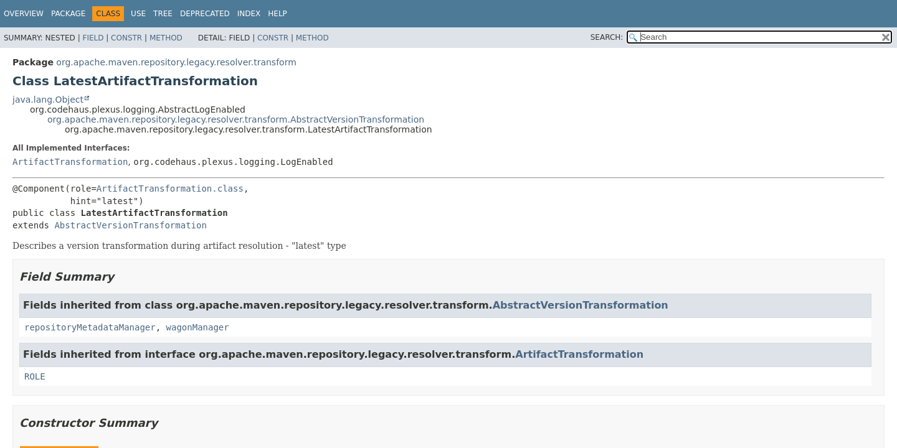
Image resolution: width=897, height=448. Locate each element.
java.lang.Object (47, 100)
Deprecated (205, 13)
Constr (126, 38)
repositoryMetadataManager (90, 327)
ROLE (34, 376)
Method (166, 38)
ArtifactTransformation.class (170, 189)
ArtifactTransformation (70, 162)
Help (277, 13)
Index (249, 13)
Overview (24, 13)
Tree (163, 13)
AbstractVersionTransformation (130, 225)
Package (68, 13)
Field (92, 38)
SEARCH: (607, 37)
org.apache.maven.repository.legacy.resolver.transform (176, 62)
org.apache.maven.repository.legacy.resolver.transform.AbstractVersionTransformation (235, 119)
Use (138, 13)
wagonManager (197, 327)
